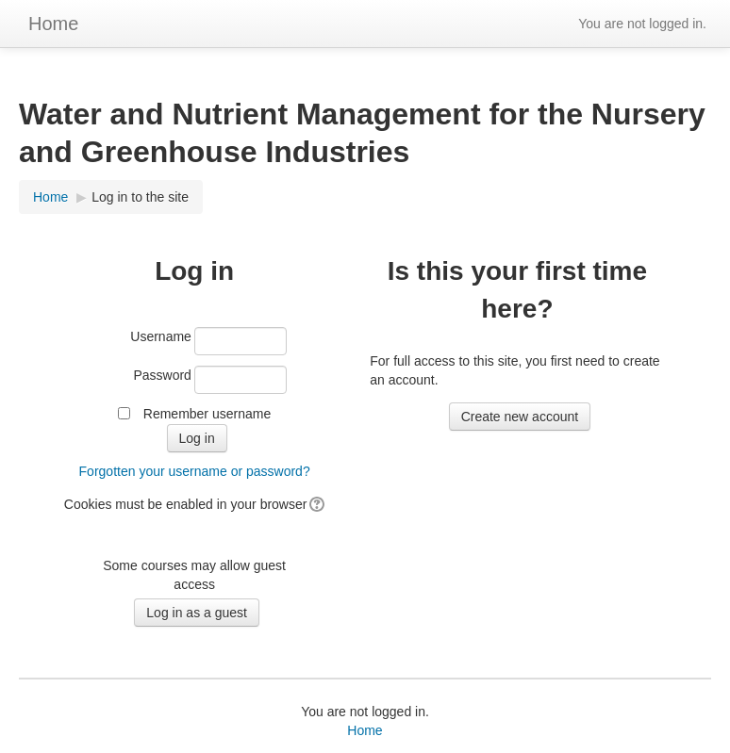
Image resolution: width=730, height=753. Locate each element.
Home (53, 23)
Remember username (207, 413)
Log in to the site (140, 197)
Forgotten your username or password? (194, 471)
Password (162, 375)
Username (160, 336)
